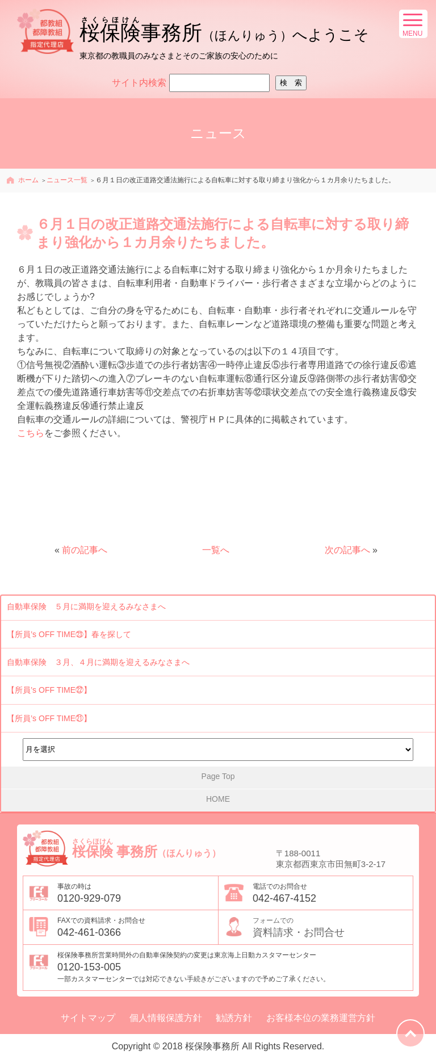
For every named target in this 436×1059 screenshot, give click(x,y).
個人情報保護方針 (165, 1018)
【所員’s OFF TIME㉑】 (49, 718)
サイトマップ (88, 1018)
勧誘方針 (234, 1018)
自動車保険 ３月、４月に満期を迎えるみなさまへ (98, 662)
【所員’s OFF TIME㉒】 (49, 689)
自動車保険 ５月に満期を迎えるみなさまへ (86, 606)
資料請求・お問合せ (333, 926)
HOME (218, 798)
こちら (30, 433)
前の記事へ (84, 550)
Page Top (218, 776)
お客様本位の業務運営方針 (320, 1018)
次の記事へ (347, 550)
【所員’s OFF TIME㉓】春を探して (69, 634)
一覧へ (215, 550)
